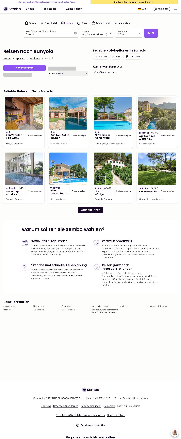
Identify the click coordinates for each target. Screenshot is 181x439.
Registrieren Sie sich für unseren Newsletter (80, 415)
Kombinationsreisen (99, 306)
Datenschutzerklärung (65, 406)
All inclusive (132, 56)
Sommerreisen (9, 306)
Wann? (85, 31)
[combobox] (48, 34)
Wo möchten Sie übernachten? (40, 31)
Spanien (20, 58)
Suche (151, 33)
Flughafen (52, 73)
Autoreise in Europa (158, 306)
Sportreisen (67, 306)
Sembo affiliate (116, 415)
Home (7, 58)
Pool (116, 56)
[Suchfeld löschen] (75, 33)
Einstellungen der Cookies (90, 425)
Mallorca (35, 58)
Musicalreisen (38, 310)
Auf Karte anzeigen (105, 72)
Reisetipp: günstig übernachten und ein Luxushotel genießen (104, 311)
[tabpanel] (90, 33)
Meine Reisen (74, 9)
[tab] (30, 23)
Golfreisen (124, 306)
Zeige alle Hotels (90, 210)
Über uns (46, 406)
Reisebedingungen (91, 406)
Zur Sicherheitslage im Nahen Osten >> (134, 2)
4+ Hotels (100, 56)
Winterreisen (38, 306)
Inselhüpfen (8, 310)
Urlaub (32, 9)
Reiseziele (51, 9)
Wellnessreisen (68, 310)
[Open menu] (175, 9)
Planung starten (24, 68)
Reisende (122, 31)
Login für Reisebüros (128, 406)
